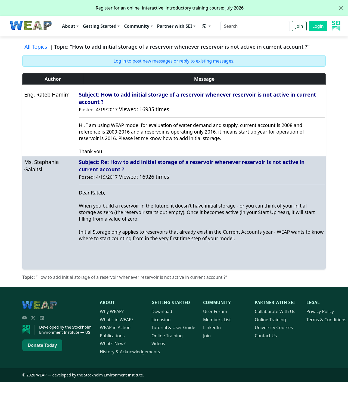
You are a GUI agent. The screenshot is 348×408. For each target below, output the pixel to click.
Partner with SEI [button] (174, 26)
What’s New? (113, 344)
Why (112, 311)
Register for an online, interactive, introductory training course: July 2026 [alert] (222, 8)
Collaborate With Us (275, 311)
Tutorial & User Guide (173, 327)
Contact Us (266, 336)
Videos (158, 344)
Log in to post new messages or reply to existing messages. (174, 61)
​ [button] (204, 26)
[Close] (341, 8)
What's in (116, 320)
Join (299, 26)
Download (161, 311)
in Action (115, 327)
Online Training (167, 336)
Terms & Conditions (326, 320)
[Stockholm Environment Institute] (28, 330)
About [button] (68, 26)
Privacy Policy (320, 311)
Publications (112, 336)
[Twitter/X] (33, 318)
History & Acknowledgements (130, 352)
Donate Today (42, 345)
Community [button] (136, 26)
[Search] (255, 26)
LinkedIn (212, 327)
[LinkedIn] (42, 318)
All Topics (35, 46)
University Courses (274, 327)
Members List (217, 320)
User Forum (215, 311)
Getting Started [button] (100, 26)
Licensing (161, 320)
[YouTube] (24, 318)
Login (318, 26)
